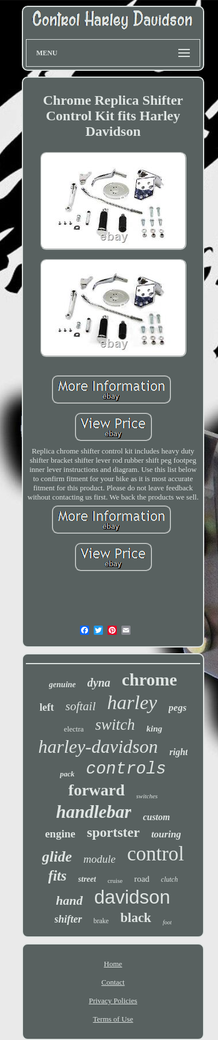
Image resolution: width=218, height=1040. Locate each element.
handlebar (93, 812)
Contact (112, 982)
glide (57, 856)
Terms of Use (113, 1019)
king (155, 728)
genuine (62, 684)
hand (69, 900)
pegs (177, 707)
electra (74, 729)
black (135, 918)
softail (81, 706)
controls (126, 769)
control (155, 854)
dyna (98, 682)
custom (156, 817)
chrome (149, 679)
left (47, 707)
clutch (169, 879)
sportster (113, 832)
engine (60, 834)
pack (67, 773)
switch (115, 724)
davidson (132, 897)
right (178, 752)
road (142, 878)
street (87, 879)
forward (96, 790)
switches (147, 796)
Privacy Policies (113, 1000)
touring (166, 834)
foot (167, 922)
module (99, 859)
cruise (115, 880)
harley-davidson (98, 746)
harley (132, 702)
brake (101, 921)
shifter (68, 919)
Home (113, 963)
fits (57, 875)
